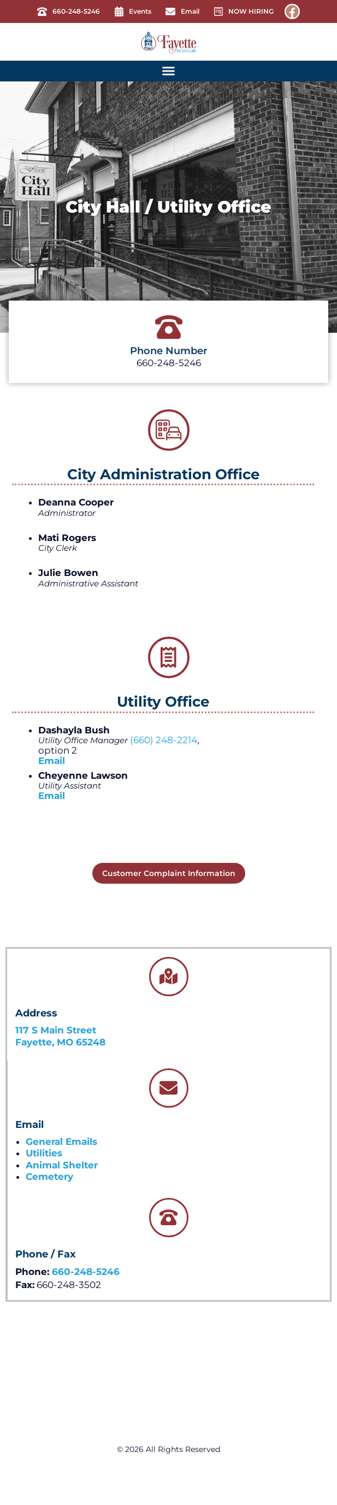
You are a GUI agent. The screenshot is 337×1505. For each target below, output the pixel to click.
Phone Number (169, 351)
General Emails (61, 1141)
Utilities (44, 1153)
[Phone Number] (168, 327)
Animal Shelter (62, 1165)
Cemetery (49, 1176)
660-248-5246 (86, 1271)
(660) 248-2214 (163, 739)
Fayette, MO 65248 (60, 1042)
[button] (168, 71)
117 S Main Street (55, 1030)
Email (51, 760)
